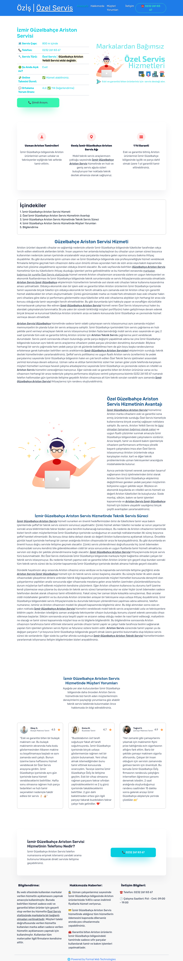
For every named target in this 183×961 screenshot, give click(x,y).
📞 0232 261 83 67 (133, 852)
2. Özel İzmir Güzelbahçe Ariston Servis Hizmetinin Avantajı (55, 215)
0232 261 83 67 (51, 50)
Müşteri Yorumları (112, 8)
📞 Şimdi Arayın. (38, 102)
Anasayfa (82, 6)
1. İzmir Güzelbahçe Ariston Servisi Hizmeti (45, 211)
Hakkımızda (97, 6)
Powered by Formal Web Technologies (93, 959)
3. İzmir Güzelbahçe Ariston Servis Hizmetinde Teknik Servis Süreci (59, 219)
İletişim (129, 6)
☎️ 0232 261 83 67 (150, 8)
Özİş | (45, 8)
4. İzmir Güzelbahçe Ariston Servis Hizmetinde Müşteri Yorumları (58, 223)
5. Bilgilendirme (29, 227)
